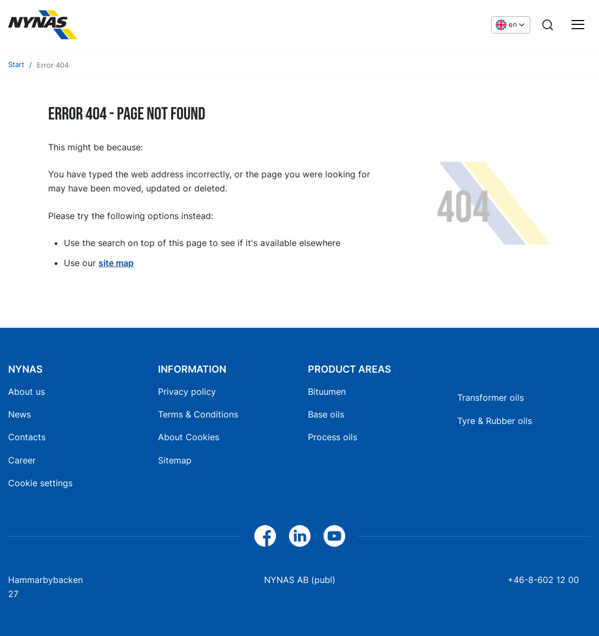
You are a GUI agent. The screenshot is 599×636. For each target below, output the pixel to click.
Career (22, 460)
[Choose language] (510, 25)
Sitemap (175, 460)
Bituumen (327, 391)
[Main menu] (578, 25)
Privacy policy (187, 391)
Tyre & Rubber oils (494, 420)
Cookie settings (40, 483)
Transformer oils (490, 397)
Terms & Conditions (198, 414)
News (19, 414)
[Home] (42, 24)
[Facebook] (265, 536)
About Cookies (188, 437)
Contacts (26, 437)
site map (116, 262)
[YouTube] (334, 536)
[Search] (547, 24)
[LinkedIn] (300, 536)
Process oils (332, 437)
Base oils (326, 414)
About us (26, 391)
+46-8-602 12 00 (543, 579)
